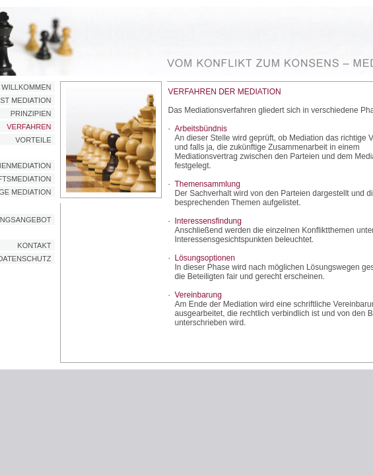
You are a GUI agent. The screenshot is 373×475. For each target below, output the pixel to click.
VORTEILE (33, 140)
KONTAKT (34, 245)
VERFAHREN (29, 127)
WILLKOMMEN (26, 87)
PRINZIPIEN (31, 113)
